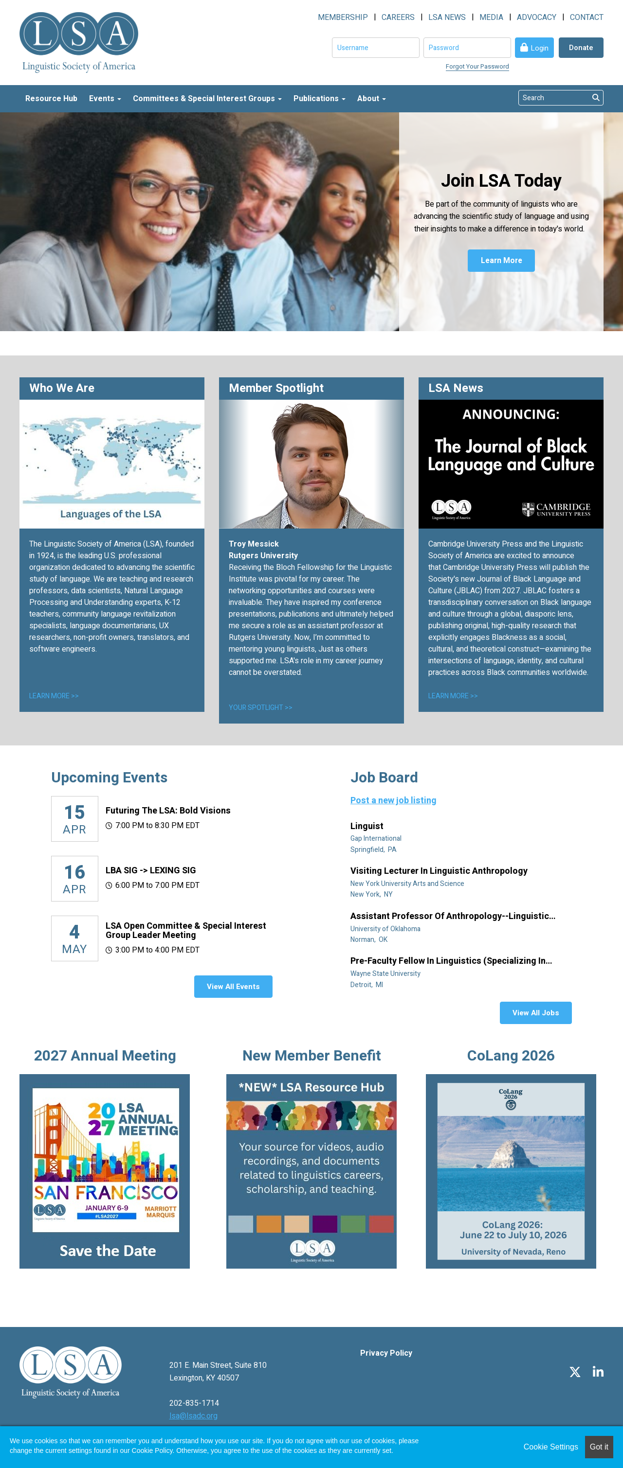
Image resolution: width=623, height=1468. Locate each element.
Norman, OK (369, 940)
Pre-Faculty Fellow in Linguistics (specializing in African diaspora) (448, 961)
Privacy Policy (386, 1353)
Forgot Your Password (477, 66)
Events (105, 99)
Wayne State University (386, 974)
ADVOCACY (536, 17)
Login (540, 48)
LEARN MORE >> (54, 696)
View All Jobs (536, 1013)
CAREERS (398, 17)
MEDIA (491, 17)
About (371, 99)
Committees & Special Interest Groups (207, 99)
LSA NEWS (447, 17)
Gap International (376, 838)
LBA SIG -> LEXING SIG (151, 870)
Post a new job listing (393, 800)
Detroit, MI (367, 985)
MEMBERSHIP (343, 17)
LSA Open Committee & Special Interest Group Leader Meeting (186, 931)
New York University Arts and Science (408, 884)
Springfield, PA (374, 850)
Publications (319, 99)
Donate (581, 47)
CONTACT (587, 17)
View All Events (233, 986)
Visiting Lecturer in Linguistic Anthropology (440, 871)
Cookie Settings (551, 1447)
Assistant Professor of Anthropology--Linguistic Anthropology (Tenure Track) (449, 916)
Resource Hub (51, 99)
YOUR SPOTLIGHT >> (261, 708)
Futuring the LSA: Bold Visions (168, 810)
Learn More (501, 261)
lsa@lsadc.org (193, 1416)
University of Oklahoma (386, 929)
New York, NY (372, 894)
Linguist (367, 826)
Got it (599, 1447)
